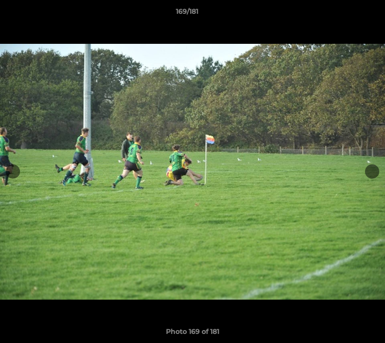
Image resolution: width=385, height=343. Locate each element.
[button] (345, 14)
